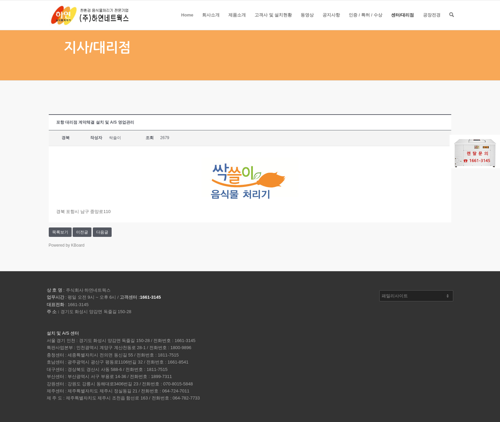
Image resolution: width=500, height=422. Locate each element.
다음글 (102, 232)
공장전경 (432, 21)
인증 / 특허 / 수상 (365, 21)
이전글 (82, 232)
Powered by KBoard (67, 245)
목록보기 (60, 232)
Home (187, 21)
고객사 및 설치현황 (273, 21)
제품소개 (237, 21)
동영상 (307, 21)
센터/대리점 (403, 21)
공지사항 (331, 21)
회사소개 (211, 21)
